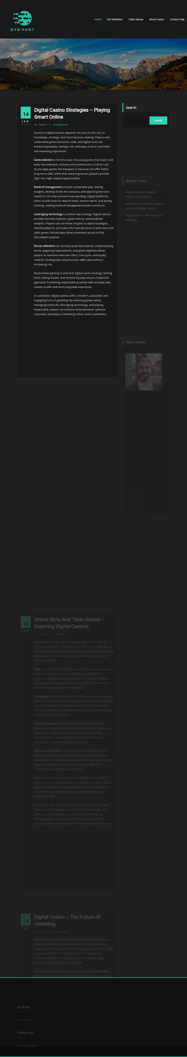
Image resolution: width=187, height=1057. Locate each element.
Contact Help (177, 19)
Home (97, 19)
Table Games (135, 19)
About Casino (156, 19)
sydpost (40, 124)
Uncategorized (60, 124)
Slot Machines (114, 19)
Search (131, 107)
